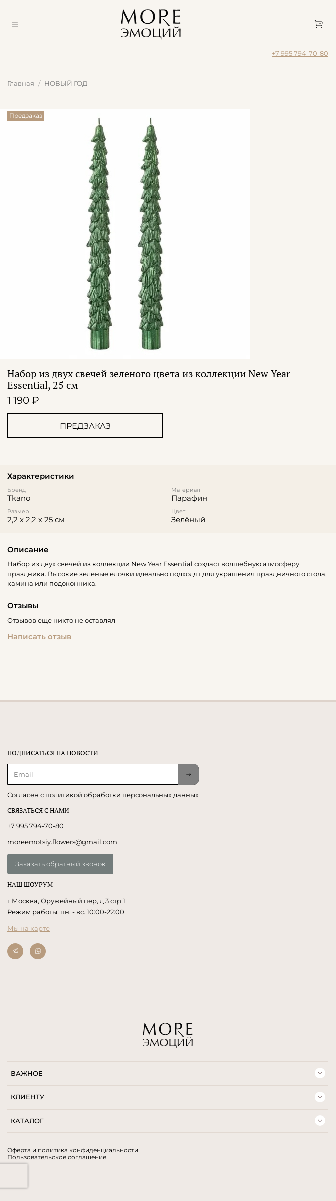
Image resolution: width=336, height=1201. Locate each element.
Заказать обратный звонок (61, 864)
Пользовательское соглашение (57, 1157)
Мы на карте (29, 928)
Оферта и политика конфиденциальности (73, 1150)
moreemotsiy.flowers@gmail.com (63, 842)
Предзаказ (85, 426)
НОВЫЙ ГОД (66, 84)
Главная (21, 84)
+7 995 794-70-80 (300, 54)
